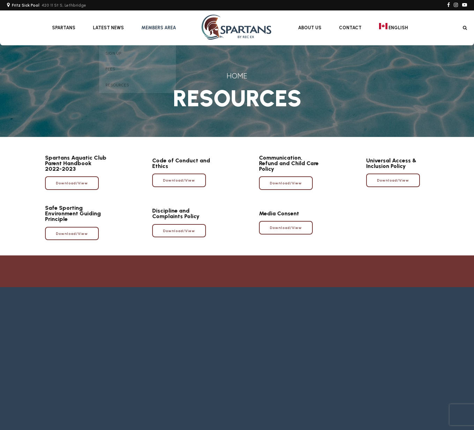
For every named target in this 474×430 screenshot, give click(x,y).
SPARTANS (63, 27)
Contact (350, 27)
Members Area (158, 27)
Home (237, 75)
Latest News (108, 27)
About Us (309, 27)
